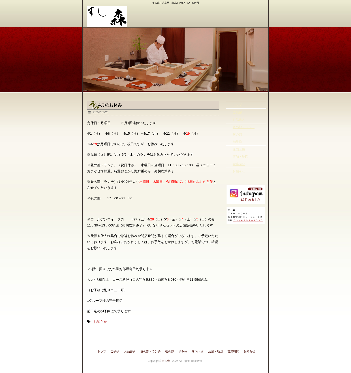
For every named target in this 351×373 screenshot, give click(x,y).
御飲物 (237, 142)
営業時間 (239, 164)
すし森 (166, 360)
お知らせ (100, 321)
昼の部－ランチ (244, 127)
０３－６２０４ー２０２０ (248, 220)
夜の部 (237, 134)
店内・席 (239, 149)
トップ (237, 105)
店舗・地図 (240, 156)
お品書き (239, 119)
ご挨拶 (237, 112)
